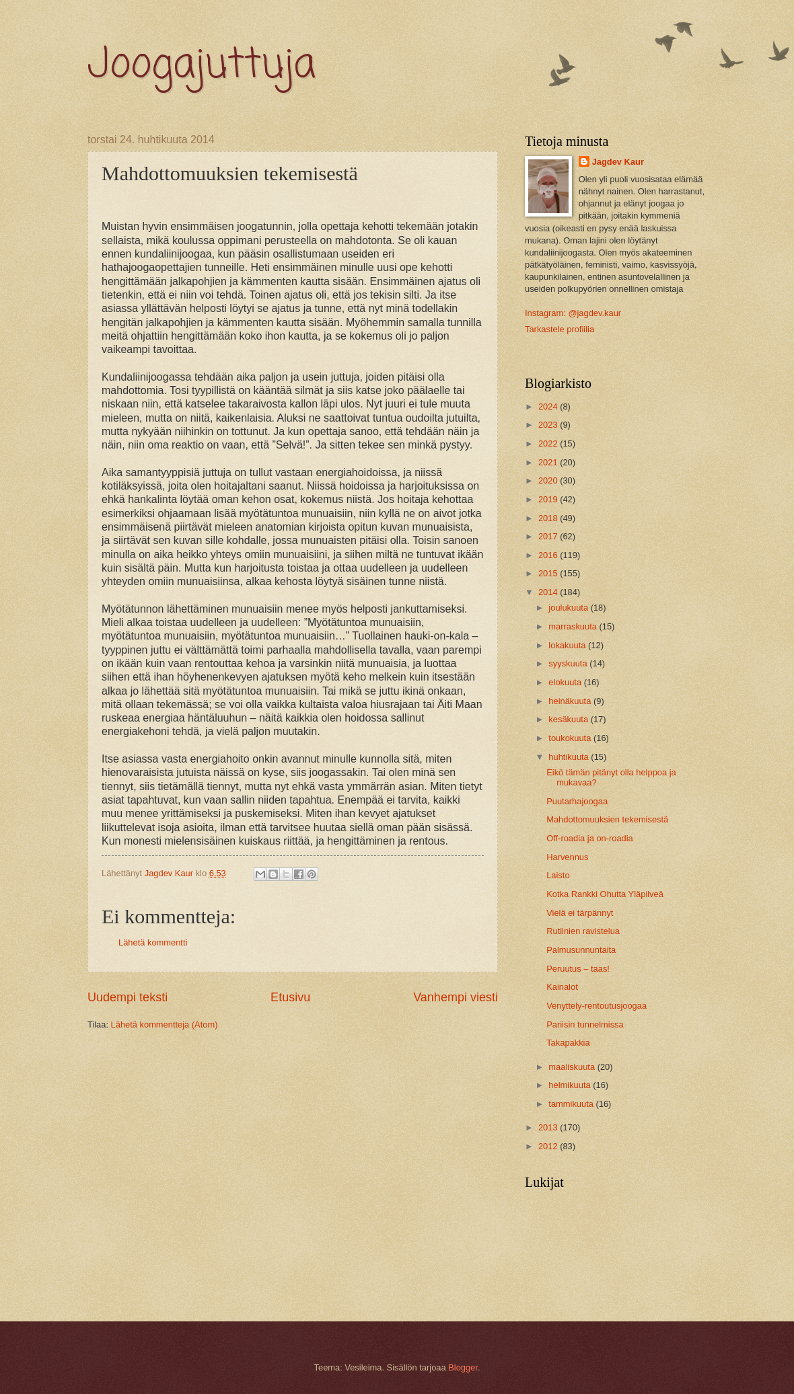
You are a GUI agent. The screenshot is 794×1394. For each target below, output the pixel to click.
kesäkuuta (569, 719)
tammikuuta (572, 1104)
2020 (549, 480)
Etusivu (290, 997)
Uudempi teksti (127, 997)
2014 (549, 592)
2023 (549, 425)
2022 (549, 443)
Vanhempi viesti (455, 997)
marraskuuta (573, 626)
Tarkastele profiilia (559, 329)
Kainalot (562, 987)
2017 (549, 536)
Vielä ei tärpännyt (579, 913)
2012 (549, 1146)
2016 (549, 555)
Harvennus (567, 857)
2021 (549, 462)
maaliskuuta (572, 1067)
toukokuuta (570, 738)
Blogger (463, 1367)
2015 (549, 573)
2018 (549, 518)
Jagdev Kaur (618, 162)
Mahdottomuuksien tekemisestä (607, 819)
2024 (549, 406)
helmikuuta (570, 1085)
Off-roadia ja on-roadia (589, 838)
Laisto (557, 875)
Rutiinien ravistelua (583, 931)
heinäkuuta (570, 701)
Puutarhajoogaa (577, 801)
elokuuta (565, 682)
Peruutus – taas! (578, 969)
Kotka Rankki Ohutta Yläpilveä (604, 894)
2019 (549, 499)
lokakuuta (568, 645)
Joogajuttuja (201, 65)
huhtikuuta (569, 757)
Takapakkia (567, 1043)
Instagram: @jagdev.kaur (573, 313)
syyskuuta (568, 663)
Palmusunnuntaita (581, 950)
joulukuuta (569, 608)
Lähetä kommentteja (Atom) (164, 1024)
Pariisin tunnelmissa (585, 1024)
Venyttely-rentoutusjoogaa (596, 1006)
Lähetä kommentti (152, 942)
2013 (549, 1127)
